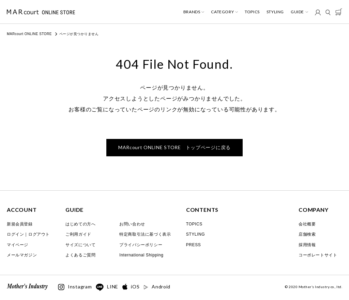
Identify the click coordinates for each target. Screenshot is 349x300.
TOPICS (252, 12)
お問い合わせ (132, 224)
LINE (107, 287)
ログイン (15, 234)
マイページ (17, 244)
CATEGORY (222, 12)
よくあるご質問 (80, 255)
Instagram (75, 287)
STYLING (275, 12)
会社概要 (307, 224)
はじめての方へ (80, 224)
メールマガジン (22, 255)
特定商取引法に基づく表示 (145, 234)
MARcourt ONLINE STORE (29, 34)
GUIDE (297, 12)
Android (156, 286)
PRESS (193, 244)
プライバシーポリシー (140, 244)
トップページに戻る (174, 147)
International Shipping (141, 255)
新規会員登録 (20, 224)
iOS (130, 287)
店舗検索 (307, 234)
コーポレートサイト (318, 255)
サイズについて (80, 244)
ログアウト (39, 234)
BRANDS (191, 12)
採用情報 (307, 244)
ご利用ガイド (78, 234)
